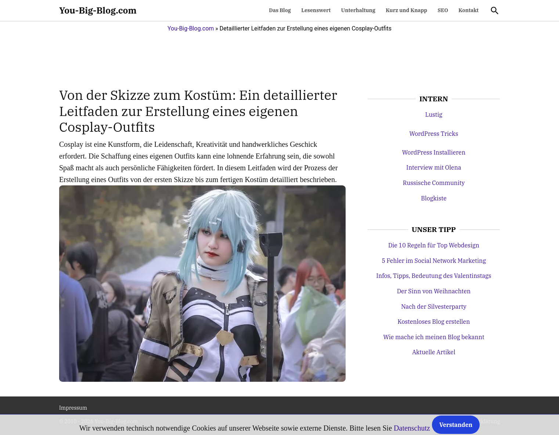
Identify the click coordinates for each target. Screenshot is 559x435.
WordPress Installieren (433, 152)
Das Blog (280, 10)
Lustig (433, 114)
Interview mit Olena (433, 167)
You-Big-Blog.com (98, 10)
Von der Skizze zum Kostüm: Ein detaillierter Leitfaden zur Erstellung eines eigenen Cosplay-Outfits (198, 110)
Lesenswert (316, 10)
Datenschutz (412, 428)
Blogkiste (434, 198)
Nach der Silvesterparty (433, 306)
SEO (442, 10)
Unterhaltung (358, 10)
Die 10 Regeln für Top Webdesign (433, 245)
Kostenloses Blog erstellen (434, 321)
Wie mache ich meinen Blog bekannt (433, 337)
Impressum (73, 408)
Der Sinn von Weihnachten (434, 291)
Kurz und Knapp (406, 10)
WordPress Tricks (433, 133)
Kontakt (468, 10)
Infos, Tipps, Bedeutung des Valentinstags (433, 275)
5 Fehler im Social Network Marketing (434, 260)
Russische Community (434, 182)
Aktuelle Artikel (433, 352)
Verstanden (455, 424)
